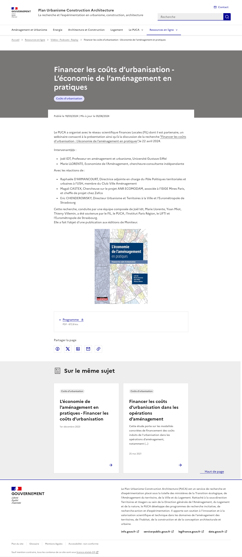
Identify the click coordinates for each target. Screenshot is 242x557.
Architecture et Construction (86, 30)
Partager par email (88, 349)
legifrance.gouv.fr (189, 532)
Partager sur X (67, 349)
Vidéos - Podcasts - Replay (64, 39)
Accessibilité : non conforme (83, 543)
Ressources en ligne (162, 30)
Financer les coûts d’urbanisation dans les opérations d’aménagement (153, 410)
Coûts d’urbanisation (69, 99)
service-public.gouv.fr (157, 532)
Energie (57, 30)
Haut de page (214, 471)
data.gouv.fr (216, 532)
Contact (223, 7)
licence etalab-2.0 (86, 552)
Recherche (227, 16)
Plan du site (17, 543)
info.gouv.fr (128, 532)
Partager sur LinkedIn (78, 349)
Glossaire (34, 543)
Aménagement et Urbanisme (29, 30)
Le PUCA (134, 30)
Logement (116, 30)
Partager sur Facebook (57, 349)
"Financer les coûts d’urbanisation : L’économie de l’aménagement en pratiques (120, 138)
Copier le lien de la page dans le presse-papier (98, 349)
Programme (71, 319)
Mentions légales (53, 543)
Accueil (15, 39)
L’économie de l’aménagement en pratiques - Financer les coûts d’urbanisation (84, 410)
